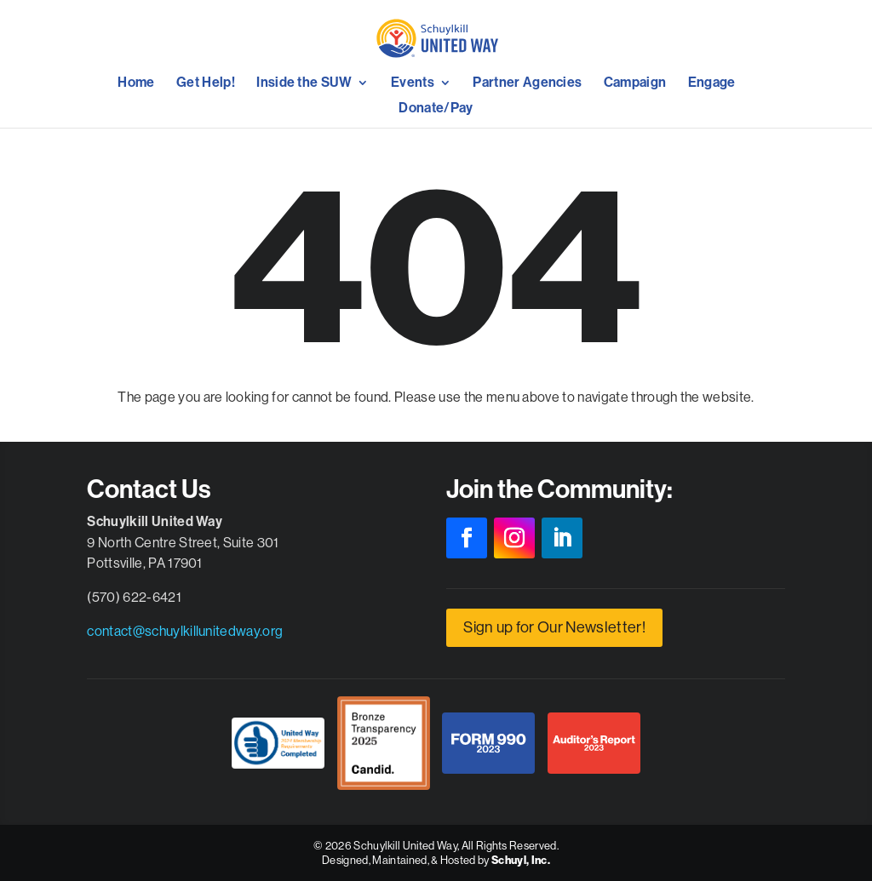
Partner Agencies (527, 83)
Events (412, 83)
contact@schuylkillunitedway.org (185, 630)
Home (136, 83)
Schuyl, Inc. (520, 860)
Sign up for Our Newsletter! (554, 627)
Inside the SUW (304, 83)
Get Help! (205, 83)
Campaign (635, 83)
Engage (712, 83)
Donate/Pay (436, 109)
